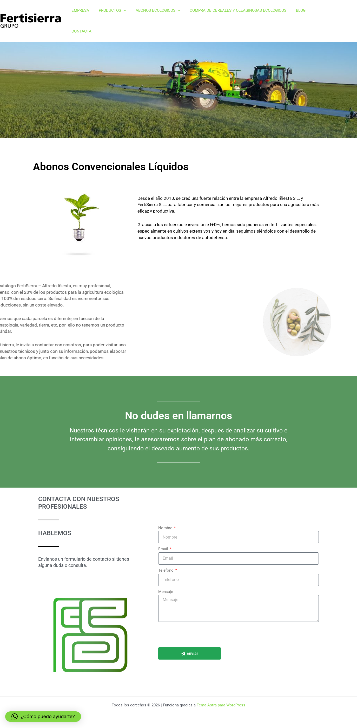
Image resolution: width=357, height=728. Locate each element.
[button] (125, 11)
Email (163, 530)
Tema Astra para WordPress (221, 705)
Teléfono (166, 552)
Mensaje (165, 573)
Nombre (165, 509)
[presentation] (197, 616)
